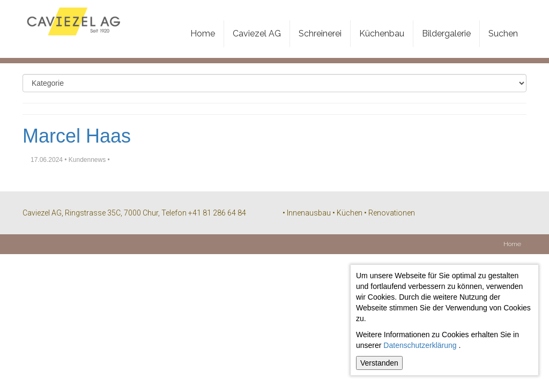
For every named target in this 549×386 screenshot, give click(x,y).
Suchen (503, 33)
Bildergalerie (446, 33)
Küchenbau (381, 33)
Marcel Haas (77, 136)
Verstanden (379, 363)
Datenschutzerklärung (419, 345)
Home (202, 33)
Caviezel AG (257, 33)
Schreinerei (320, 33)
